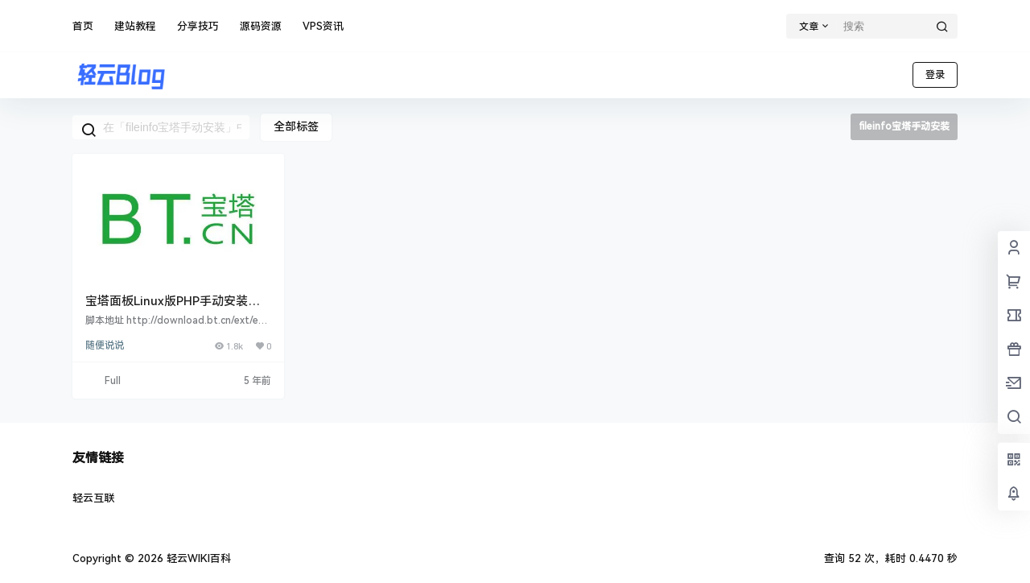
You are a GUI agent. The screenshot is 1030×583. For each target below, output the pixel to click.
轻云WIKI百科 (197, 558)
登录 (935, 75)
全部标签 (296, 126)
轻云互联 (93, 498)
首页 (82, 26)
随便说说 (104, 345)
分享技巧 (198, 26)
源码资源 (261, 26)
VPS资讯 (323, 26)
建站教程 (135, 26)
